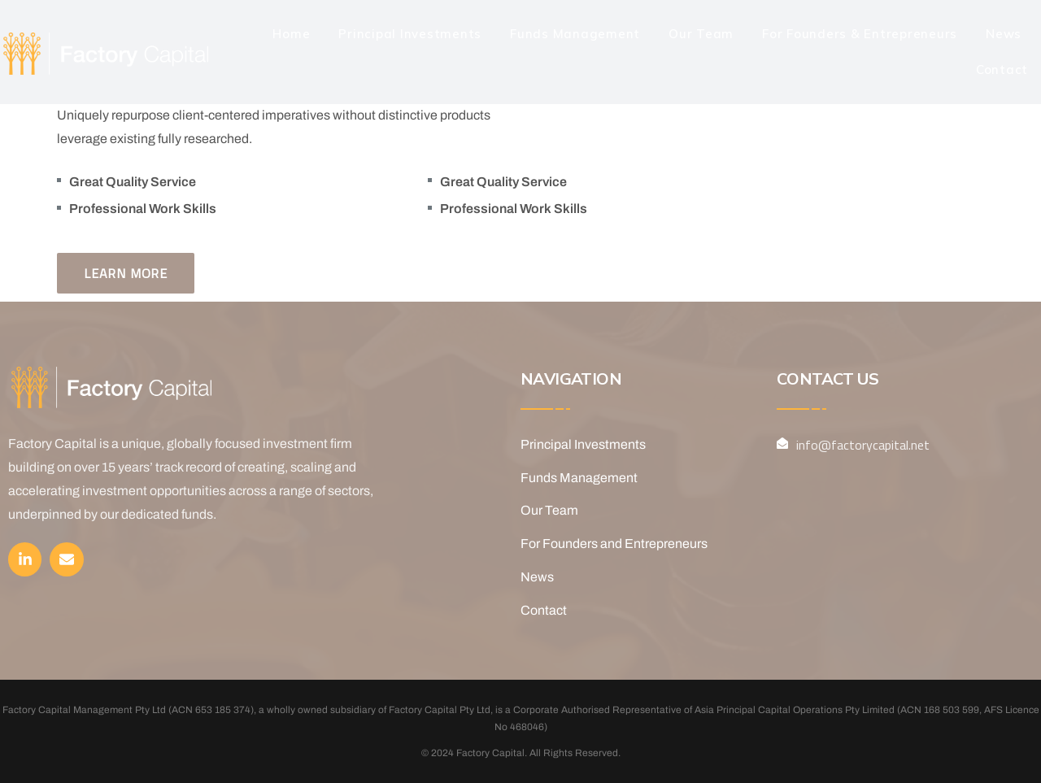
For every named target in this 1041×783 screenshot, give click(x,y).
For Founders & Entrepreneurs (859, 33)
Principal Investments (409, 33)
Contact (1002, 69)
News (1003, 33)
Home (291, 33)
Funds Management (575, 33)
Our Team (701, 33)
